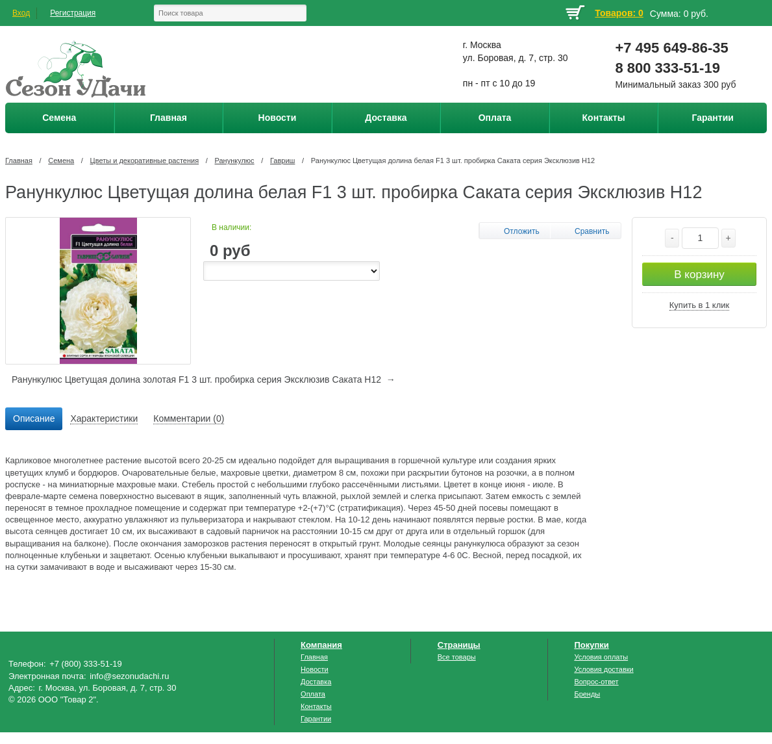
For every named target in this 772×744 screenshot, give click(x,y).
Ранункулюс (235, 160)
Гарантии (316, 719)
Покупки (591, 645)
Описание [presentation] (34, 418)
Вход (21, 13)
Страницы (459, 645)
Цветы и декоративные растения (144, 160)
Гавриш (282, 160)
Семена (61, 160)
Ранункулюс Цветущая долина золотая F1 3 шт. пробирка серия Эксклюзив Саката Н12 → (203, 379)
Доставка (316, 682)
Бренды (587, 694)
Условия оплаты (601, 657)
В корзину (699, 274)
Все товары (457, 657)
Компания (321, 645)
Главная (18, 160)
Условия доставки (603, 669)
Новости (315, 669)
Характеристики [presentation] (104, 418)
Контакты (316, 706)
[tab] (33, 419)
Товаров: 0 (619, 13)
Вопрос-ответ (596, 682)
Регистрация (72, 13)
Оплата (313, 694)
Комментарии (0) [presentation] (188, 418)
